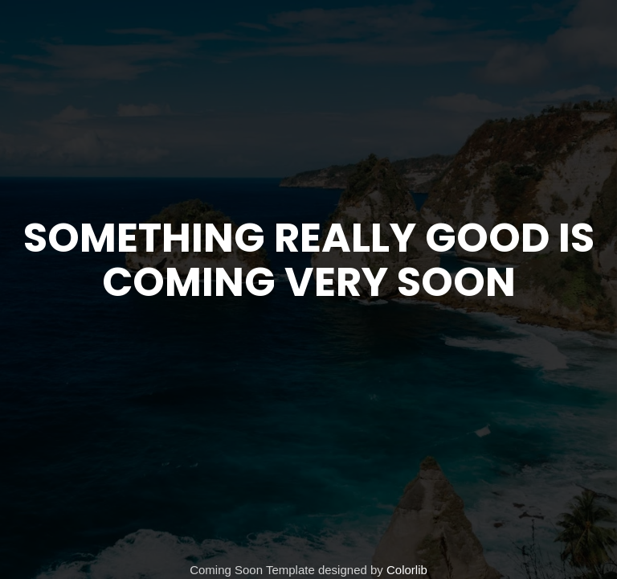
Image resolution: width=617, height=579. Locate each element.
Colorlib (406, 570)
